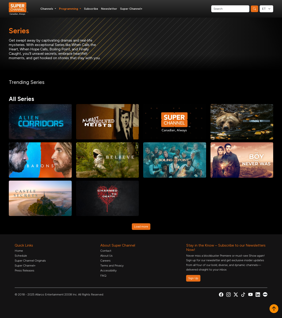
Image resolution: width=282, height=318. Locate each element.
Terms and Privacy (112, 265)
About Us (106, 255)
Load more (141, 226)
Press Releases (24, 270)
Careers (105, 260)
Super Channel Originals (30, 260)
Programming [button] (69, 8)
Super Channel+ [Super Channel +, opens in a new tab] (131, 8)
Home (19, 250)
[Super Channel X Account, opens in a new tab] (236, 295)
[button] (274, 309)
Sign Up (193, 278)
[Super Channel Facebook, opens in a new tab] (221, 295)
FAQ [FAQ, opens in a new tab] (103, 275)
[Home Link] (21, 8)
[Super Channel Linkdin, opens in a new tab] (258, 295)
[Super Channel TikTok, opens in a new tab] (243, 295)
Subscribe (91, 8)
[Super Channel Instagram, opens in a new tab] (228, 295)
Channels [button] (47, 8)
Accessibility (108, 270)
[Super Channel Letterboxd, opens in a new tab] (265, 294)
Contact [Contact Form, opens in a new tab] (105, 250)
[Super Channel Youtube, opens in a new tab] (250, 295)
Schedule (21, 255)
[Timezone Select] (266, 8)
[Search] (230, 8)
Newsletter (109, 8)
